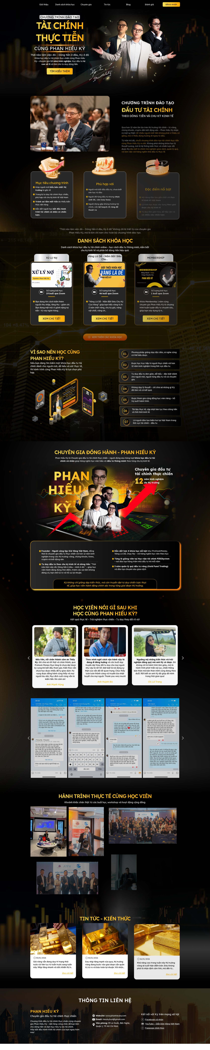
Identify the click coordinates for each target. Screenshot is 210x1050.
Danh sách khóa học (65, 4)
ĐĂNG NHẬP (171, 4)
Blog (128, 4)
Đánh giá (149, 4)
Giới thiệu (43, 4)
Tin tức (107, 4)
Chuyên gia (86, 4)
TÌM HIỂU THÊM (60, 71)
